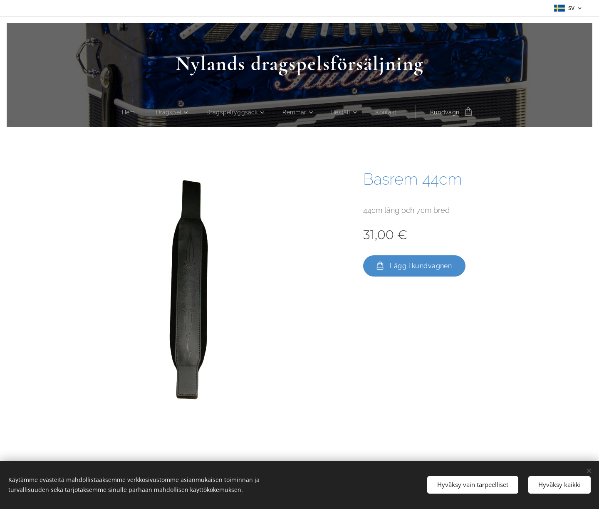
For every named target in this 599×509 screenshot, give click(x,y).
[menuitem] (128, 112)
